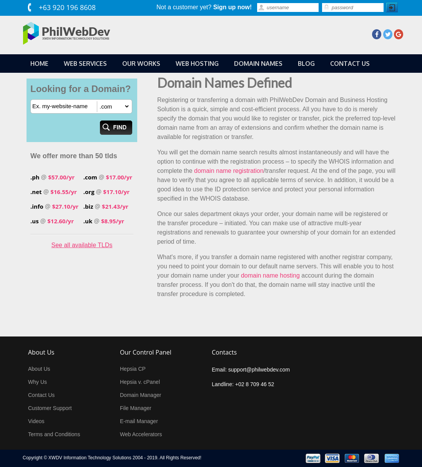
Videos (36, 421)
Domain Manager (140, 395)
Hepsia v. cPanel (140, 382)
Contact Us (41, 395)
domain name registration (229, 170)
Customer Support (50, 408)
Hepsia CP (133, 369)
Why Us (37, 382)
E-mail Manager (139, 421)
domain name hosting (270, 275)
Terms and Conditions (54, 434)
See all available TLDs (82, 245)
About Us (39, 369)
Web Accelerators (141, 434)
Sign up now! (232, 7)
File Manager (135, 408)
